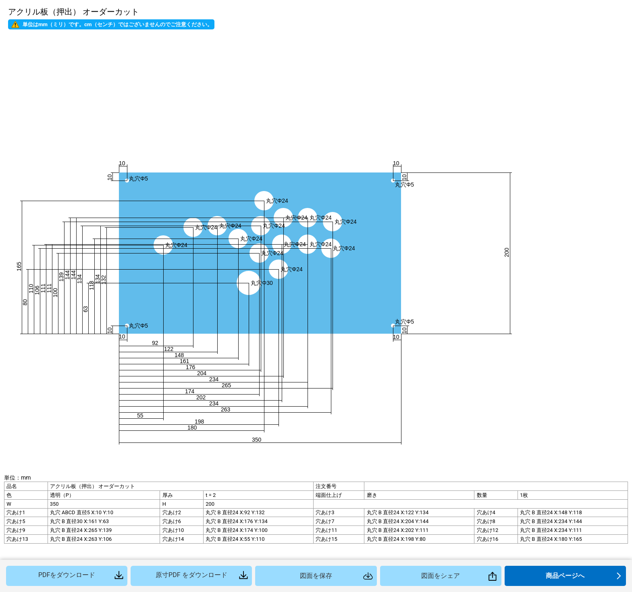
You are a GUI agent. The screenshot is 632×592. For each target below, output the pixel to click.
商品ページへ (565, 575)
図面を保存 (316, 575)
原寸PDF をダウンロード (191, 575)
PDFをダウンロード (66, 575)
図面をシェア (440, 575)
